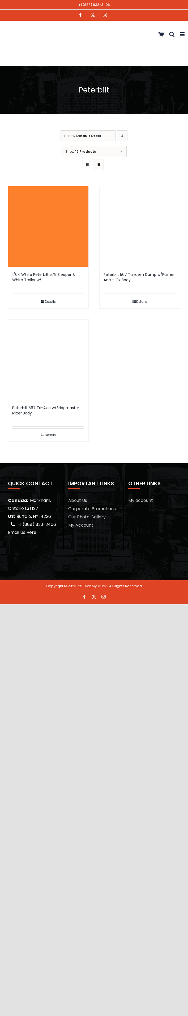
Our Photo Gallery (87, 517)
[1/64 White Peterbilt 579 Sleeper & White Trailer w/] (48, 226)
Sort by (82, 136)
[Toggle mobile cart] (161, 34)
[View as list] (98, 164)
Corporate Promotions (92, 509)
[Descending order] (122, 135)
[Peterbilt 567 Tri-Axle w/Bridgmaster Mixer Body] (48, 360)
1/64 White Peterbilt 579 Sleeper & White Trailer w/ (43, 277)
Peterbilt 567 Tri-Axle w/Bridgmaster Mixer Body (45, 410)
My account (140, 500)
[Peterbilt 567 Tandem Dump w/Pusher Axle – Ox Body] (140, 226)
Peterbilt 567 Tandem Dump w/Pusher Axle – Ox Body (139, 277)
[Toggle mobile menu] (182, 34)
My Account (80, 525)
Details (50, 301)
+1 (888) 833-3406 (94, 4)
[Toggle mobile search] (171, 34)
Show (80, 151)
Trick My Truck (95, 585)
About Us (77, 500)
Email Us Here (22, 532)
